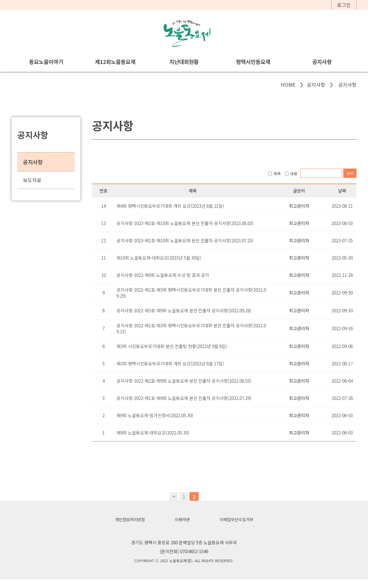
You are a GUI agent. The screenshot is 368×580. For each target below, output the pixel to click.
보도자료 (32, 180)
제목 (274, 173)
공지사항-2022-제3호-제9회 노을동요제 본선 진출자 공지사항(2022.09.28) (183, 310)
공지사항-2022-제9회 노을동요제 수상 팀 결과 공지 (162, 275)
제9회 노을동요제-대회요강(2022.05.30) (152, 432)
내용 (291, 173)
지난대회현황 (184, 61)
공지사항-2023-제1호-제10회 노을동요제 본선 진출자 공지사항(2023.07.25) (185, 240)
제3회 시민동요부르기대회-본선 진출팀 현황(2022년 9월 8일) (171, 346)
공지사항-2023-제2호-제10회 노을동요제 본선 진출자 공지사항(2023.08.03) (185, 223)
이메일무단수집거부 (238, 519)
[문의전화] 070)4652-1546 (184, 552)
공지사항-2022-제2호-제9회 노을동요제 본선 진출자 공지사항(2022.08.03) (183, 380)
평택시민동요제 (253, 61)
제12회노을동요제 (115, 61)
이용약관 (182, 519)
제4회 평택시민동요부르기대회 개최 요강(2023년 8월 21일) (170, 206)
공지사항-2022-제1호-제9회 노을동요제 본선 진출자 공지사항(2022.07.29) (183, 398)
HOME (288, 84)
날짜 (342, 190)
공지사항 (322, 61)
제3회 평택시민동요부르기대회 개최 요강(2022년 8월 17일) (170, 363)
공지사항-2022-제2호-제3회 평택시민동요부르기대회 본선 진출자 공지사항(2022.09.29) (191, 292)
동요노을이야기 (46, 61)
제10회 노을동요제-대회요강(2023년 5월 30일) (158, 257)
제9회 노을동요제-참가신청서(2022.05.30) (154, 415)
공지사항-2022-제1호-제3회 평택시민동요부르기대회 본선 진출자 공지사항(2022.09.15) (191, 328)
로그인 (344, 4)
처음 (173, 496)
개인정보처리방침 (128, 519)
